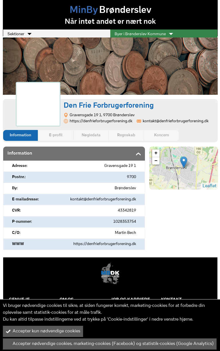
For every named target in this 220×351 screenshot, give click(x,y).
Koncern (161, 135)
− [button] (156, 160)
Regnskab (126, 135)
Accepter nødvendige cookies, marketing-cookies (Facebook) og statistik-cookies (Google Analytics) (110, 344)
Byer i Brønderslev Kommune (144, 34)
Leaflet (210, 186)
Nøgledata (91, 135)
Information (20, 135)
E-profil (55, 135)
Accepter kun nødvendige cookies (43, 331)
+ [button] (156, 153)
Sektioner (19, 34)
